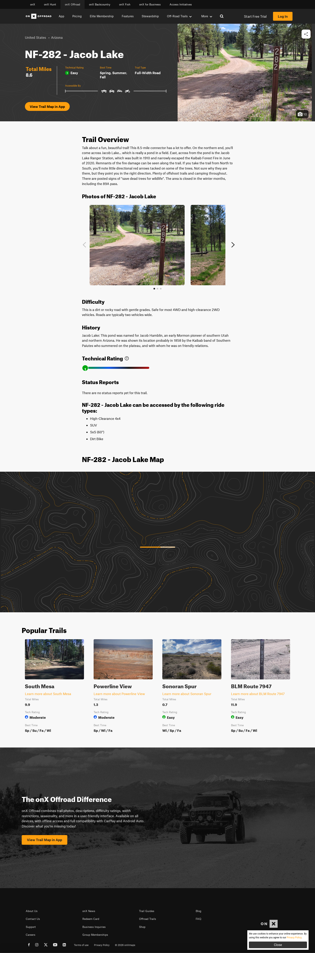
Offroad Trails (147, 918)
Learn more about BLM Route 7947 (258, 694)
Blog (198, 911)
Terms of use (81, 945)
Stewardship (150, 16)
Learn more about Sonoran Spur (186, 694)
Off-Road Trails (179, 16)
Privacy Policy (101, 945)
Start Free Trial (255, 16)
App (61, 16)
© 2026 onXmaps (125, 945)
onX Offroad (72, 4)
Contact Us (33, 918)
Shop (142, 926)
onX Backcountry (99, 4)
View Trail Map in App (47, 106)
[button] (306, 34)
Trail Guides (146, 911)
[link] (127, 357)
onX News (88, 911)
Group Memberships (95, 934)
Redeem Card (90, 918)
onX (32, 4)
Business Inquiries (94, 926)
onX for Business (150, 4)
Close (278, 945)
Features (128, 16)
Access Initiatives (181, 4)
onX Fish (124, 4)
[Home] (38, 16)
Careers (30, 934)
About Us (32, 911)
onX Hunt (50, 4)
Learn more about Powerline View (119, 694)
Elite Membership (102, 16)
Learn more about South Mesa (48, 694)
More (206, 16)
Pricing (77, 16)
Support (31, 926)
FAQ (198, 918)
